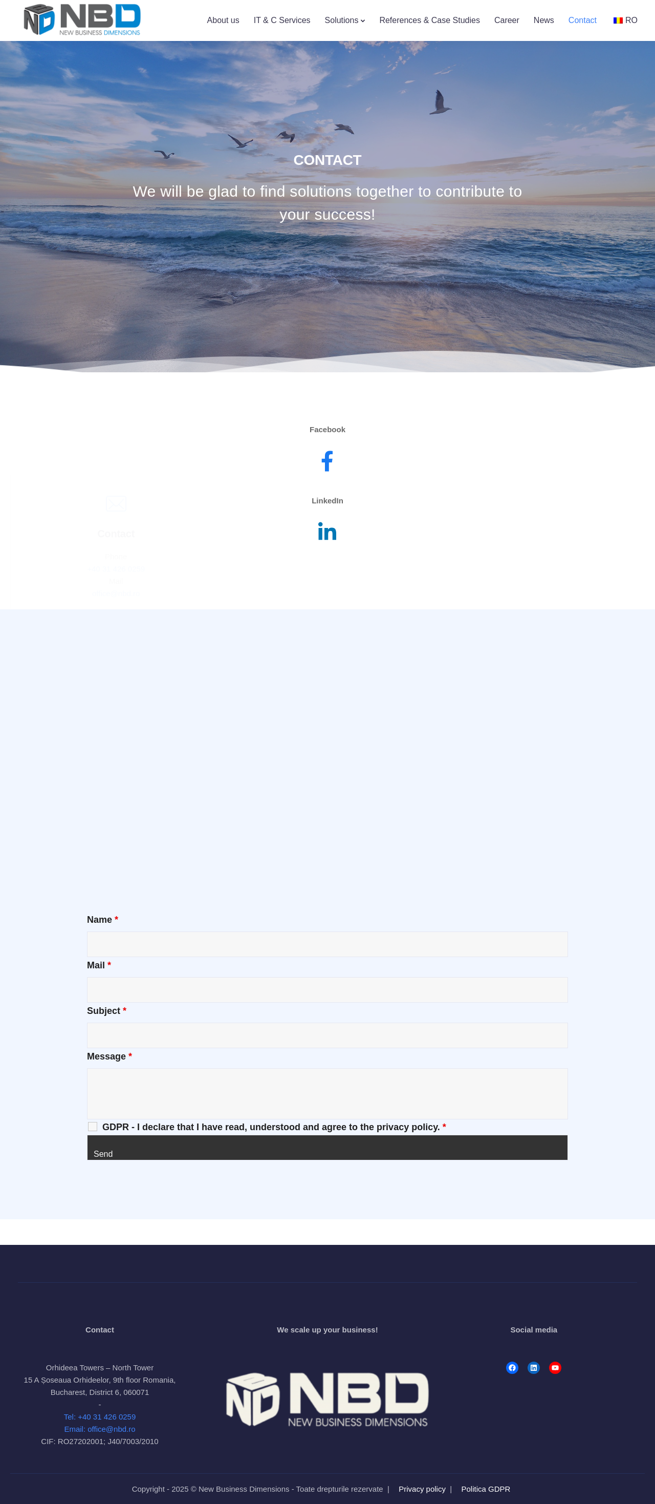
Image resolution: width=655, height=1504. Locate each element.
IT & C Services (282, 20)
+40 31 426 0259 (116, 531)
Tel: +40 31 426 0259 (100, 1416)
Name (102, 920)
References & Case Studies (429, 20)
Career (506, 20)
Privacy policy (422, 1489)
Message (109, 1056)
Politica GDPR (486, 1489)
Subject (106, 1011)
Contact (583, 20)
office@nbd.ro (116, 556)
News (544, 20)
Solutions (342, 20)
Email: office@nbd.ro (99, 1429)
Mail (99, 965)
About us (223, 20)
